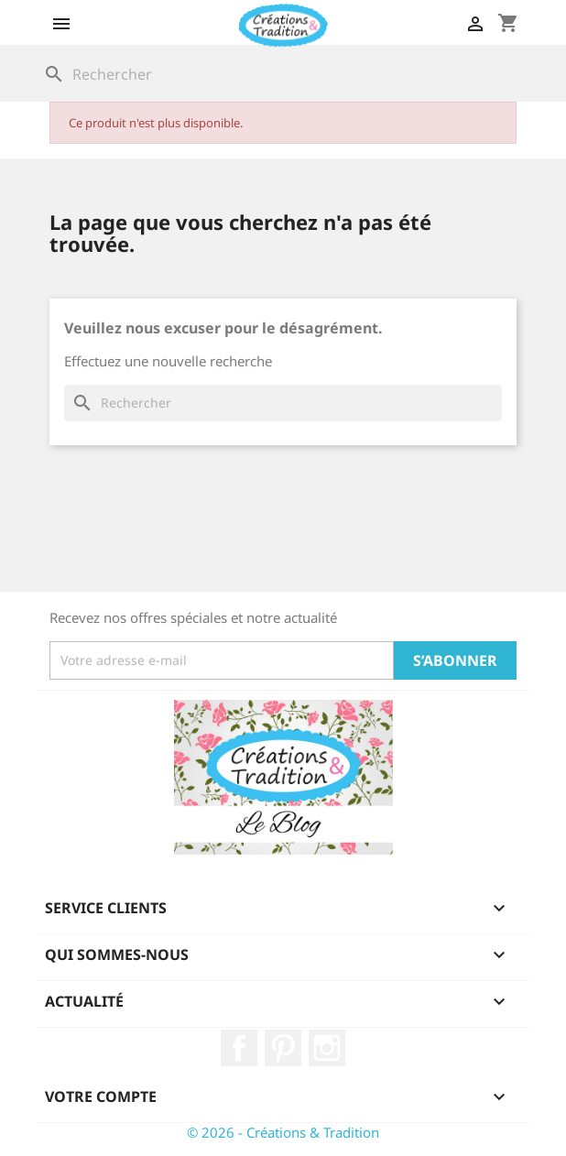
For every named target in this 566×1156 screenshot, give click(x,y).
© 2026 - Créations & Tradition (283, 1132)
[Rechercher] (283, 74)
